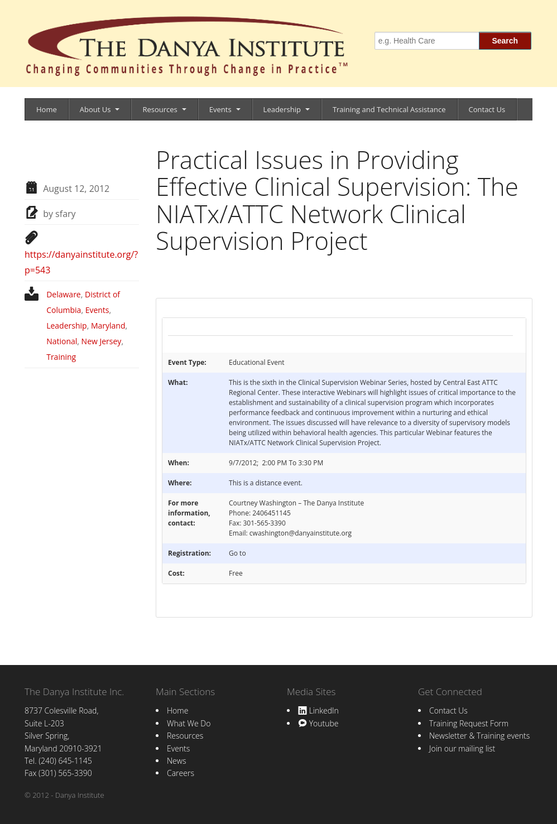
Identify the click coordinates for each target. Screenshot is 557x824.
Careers (180, 773)
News (176, 760)
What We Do (188, 723)
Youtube (318, 723)
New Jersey (101, 341)
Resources (159, 109)
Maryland (108, 325)
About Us (95, 109)
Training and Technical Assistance (389, 109)
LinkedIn (318, 710)
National (61, 341)
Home (46, 109)
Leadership (282, 109)
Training (61, 356)
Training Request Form (468, 723)
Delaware (63, 294)
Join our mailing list (462, 748)
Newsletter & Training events (479, 735)
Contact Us (487, 109)
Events (220, 109)
